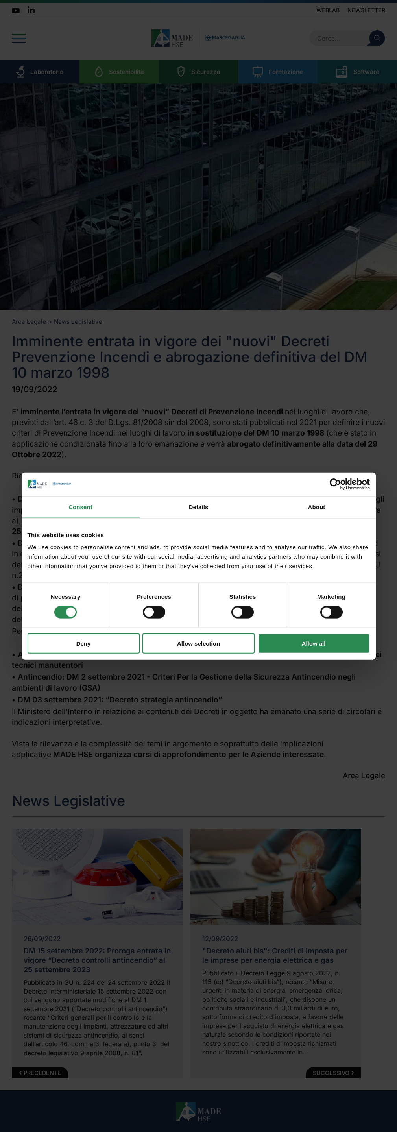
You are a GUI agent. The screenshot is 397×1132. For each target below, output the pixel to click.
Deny (83, 643)
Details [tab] (199, 506)
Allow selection (198, 643)
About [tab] (316, 506)
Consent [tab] (80, 506)
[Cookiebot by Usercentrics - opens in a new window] (335, 484)
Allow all (314, 643)
